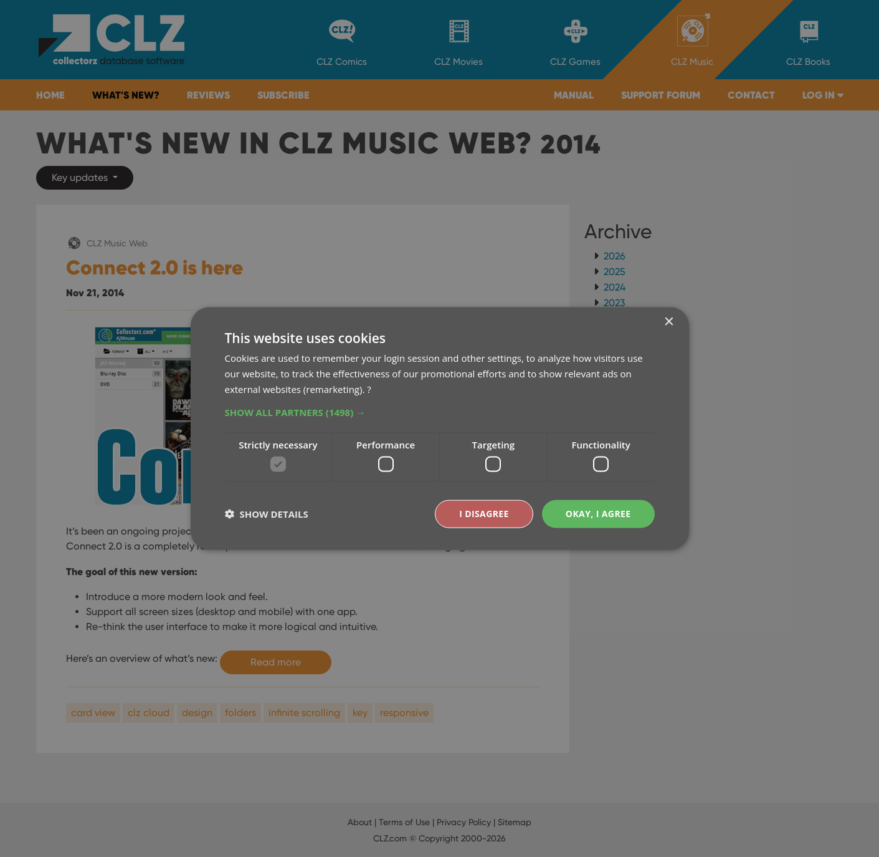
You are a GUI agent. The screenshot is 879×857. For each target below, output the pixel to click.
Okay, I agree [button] (598, 514)
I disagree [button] (484, 514)
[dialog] (439, 428)
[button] (440, 411)
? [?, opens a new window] (369, 388)
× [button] (668, 322)
